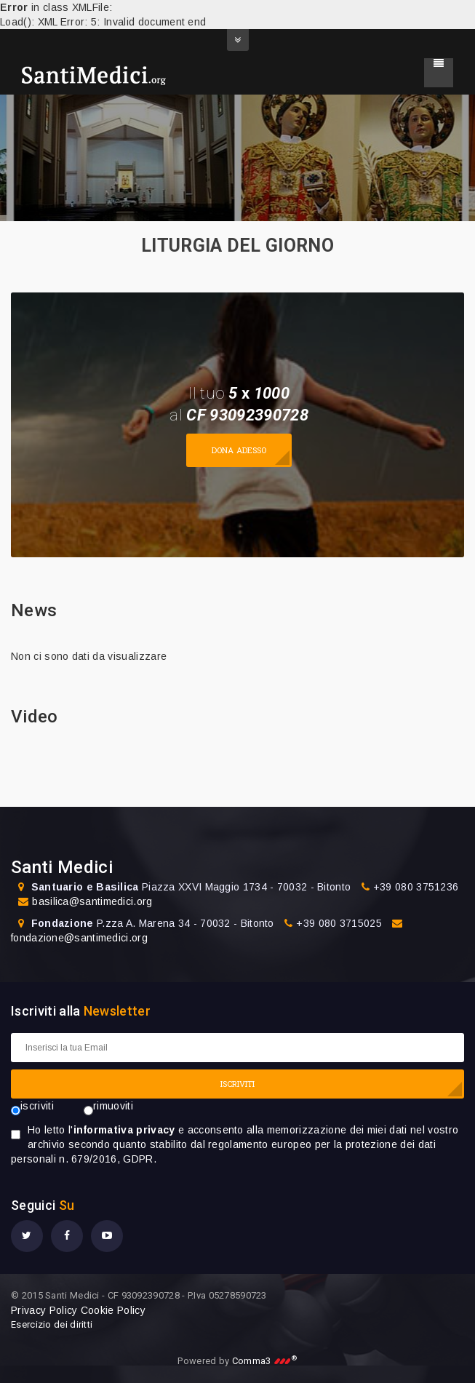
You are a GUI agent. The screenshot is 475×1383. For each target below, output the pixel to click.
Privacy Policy (44, 1310)
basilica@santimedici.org (92, 901)
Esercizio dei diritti (51, 1324)
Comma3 (265, 1360)
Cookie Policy (113, 1310)
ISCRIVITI (237, 1083)
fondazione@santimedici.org (79, 938)
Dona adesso (239, 450)
